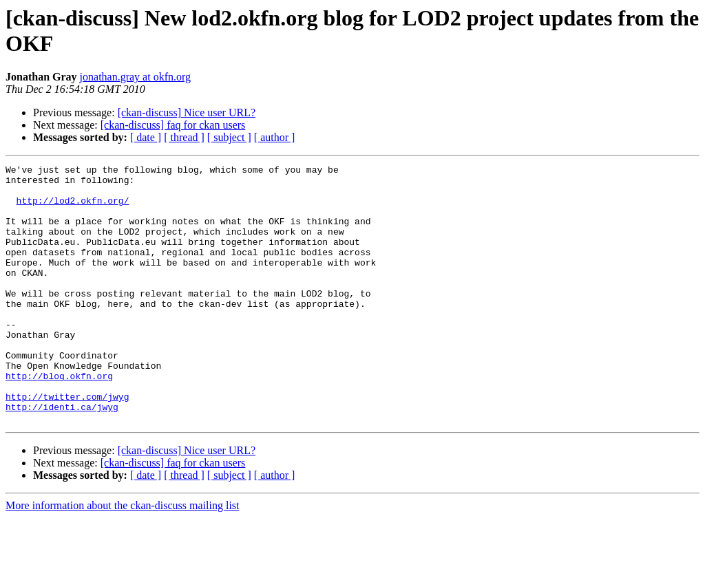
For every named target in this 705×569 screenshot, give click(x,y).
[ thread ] (184, 137)
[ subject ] (229, 137)
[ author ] (274, 137)
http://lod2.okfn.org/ (73, 208)
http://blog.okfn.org (59, 419)
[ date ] (145, 137)
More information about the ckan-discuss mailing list (123, 557)
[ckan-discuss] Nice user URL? (186, 112)
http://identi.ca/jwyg (62, 456)
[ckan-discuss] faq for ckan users (173, 125)
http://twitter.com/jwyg (67, 444)
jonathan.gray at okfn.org (135, 77)
